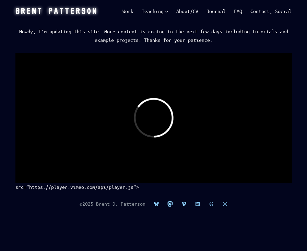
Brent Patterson (56, 11)
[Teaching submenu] (166, 11)
